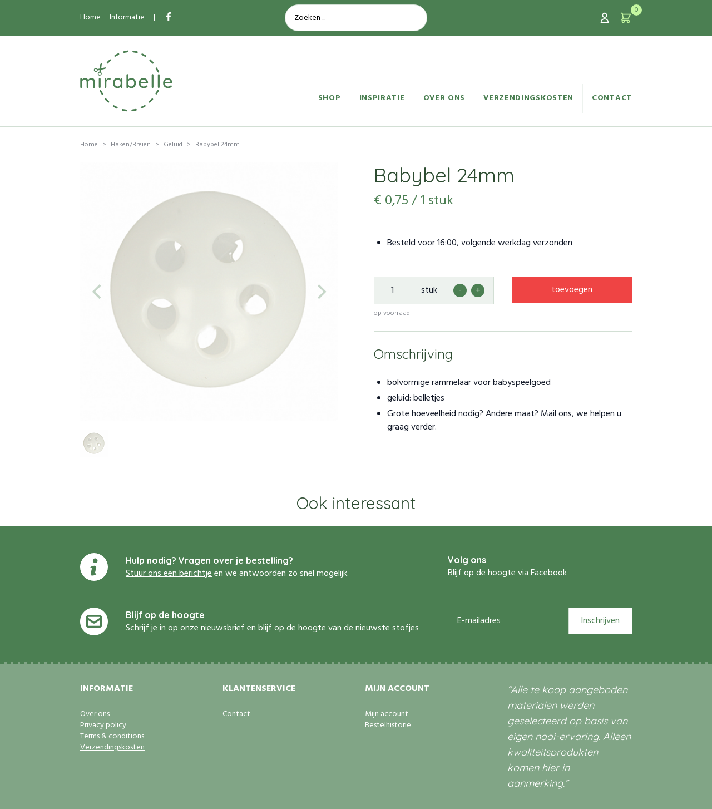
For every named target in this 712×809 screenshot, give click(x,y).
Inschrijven (600, 621)
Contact (612, 98)
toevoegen (571, 290)
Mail (548, 414)
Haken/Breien (131, 144)
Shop (329, 98)
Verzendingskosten (528, 98)
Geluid (173, 144)
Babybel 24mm (217, 144)
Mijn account (386, 714)
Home (90, 17)
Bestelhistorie (388, 725)
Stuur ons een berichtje (169, 573)
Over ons (444, 98)
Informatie (127, 17)
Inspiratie (382, 98)
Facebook (549, 573)
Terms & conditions (112, 736)
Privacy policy (103, 725)
